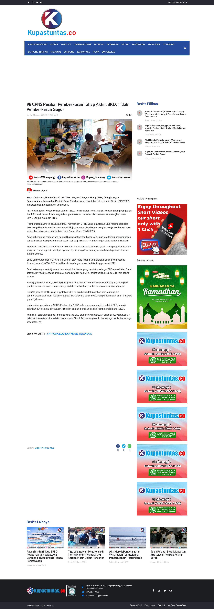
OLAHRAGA (168, 44)
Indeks (54, 44)
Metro (125, 44)
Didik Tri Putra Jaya (44, 447)
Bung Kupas (108, 52)
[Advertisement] (107, 77)
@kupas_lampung (145, 260)
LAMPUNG (69, 52)
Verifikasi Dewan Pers (177, 605)
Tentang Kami (136, 605)
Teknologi (154, 44)
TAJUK (96, 52)
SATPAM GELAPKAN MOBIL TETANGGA (69, 334)
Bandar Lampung (37, 44)
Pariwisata (83, 52)
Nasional (56, 52)
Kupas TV (66, 44)
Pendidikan (138, 44)
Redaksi (161, 605)
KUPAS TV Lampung (147, 198)
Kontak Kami (150, 605)
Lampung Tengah (38, 52)
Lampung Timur (82, 44)
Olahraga (113, 44)
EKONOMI (99, 44)
